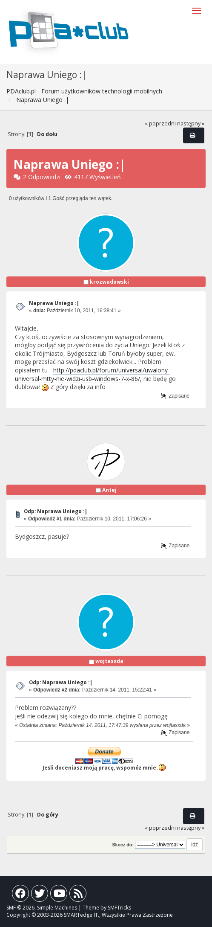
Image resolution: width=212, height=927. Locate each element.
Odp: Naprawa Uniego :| (55, 511)
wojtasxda (109, 661)
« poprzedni (160, 123)
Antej (109, 490)
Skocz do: (123, 844)
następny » (190, 123)
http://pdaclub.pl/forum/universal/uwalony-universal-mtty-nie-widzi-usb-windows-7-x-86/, (92, 374)
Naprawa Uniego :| (54, 303)
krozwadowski (109, 281)
